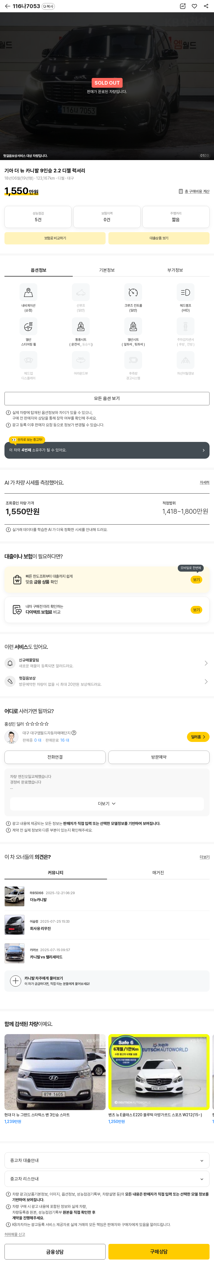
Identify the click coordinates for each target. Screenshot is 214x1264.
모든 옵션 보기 (107, 398)
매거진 (158, 872)
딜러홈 (196, 737)
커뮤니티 (56, 872)
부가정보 (175, 270)
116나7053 (34, 6)
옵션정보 (39, 270)
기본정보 (107, 270)
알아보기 (107, 579)
